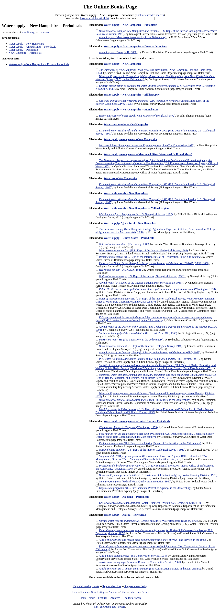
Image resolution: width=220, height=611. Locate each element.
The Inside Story (132, 597)
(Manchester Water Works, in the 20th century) (132, 37)
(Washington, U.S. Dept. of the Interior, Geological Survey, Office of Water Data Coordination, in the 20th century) (154, 435)
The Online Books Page (110, 7)
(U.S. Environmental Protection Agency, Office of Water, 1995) (156, 163)
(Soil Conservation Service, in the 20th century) (150, 568)
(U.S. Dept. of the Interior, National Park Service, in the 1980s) (141, 282)
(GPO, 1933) (149, 352)
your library (28, 32)
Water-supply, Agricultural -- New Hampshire (130, 223)
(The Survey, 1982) (124, 244)
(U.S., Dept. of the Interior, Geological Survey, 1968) (143, 250)
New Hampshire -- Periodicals (25, 52)
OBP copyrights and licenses (109, 606)
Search (84, 592)
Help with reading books (86, 586)
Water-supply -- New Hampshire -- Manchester (131, 109)
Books (82, 597)
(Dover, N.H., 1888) (118, 52)
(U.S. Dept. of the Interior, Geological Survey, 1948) (140, 346)
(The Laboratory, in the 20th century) (131, 339)
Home (74, 592)
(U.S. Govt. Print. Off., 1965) (138, 333)
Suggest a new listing (135, 586)
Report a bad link (111, 586)
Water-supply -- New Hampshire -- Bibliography (132, 94)
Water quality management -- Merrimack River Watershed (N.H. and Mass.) (148, 154)
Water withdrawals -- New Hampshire (126, 193)
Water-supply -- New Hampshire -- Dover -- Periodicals (39, 64)
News (92, 597)
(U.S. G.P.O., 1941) (120, 269)
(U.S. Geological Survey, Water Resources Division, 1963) (148, 520)
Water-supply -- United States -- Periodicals (32, 46)
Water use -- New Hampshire (120, 178)
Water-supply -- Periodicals (23, 49)
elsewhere (44, 32)
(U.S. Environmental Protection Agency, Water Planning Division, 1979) (158, 475)
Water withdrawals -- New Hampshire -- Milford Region (136, 208)
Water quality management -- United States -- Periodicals (137, 421)
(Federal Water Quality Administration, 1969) (135, 481)
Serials (145, 592)
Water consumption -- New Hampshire (126, 124)
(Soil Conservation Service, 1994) (133, 555)
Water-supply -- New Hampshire (26, 43)
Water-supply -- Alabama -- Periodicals (126, 496)
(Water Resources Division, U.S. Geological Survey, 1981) (151, 502)
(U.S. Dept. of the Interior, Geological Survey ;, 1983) (142, 276)
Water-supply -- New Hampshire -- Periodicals (130, 24)
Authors (112, 592)
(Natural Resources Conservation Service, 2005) (140, 562)
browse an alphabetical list (94, 18)
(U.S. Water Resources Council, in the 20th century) (153, 319)
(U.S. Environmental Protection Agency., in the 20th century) (145, 487)
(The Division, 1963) (149, 358)
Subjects (134, 592)
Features (102, 597)
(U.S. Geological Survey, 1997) (136, 214)
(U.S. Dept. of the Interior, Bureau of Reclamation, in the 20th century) (150, 256)
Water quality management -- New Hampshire (130, 139)
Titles (123, 592)
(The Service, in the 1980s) (153, 539)
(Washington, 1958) (157, 289)
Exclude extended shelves (150, 15)
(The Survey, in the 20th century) (144, 399)
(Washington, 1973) (128, 427)
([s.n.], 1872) (137, 115)
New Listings (98, 592)
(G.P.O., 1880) (154, 263)
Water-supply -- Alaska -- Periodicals (125, 514)
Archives (115, 597)
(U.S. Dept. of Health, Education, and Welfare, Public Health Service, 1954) (156, 376)
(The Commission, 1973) (146, 145)
